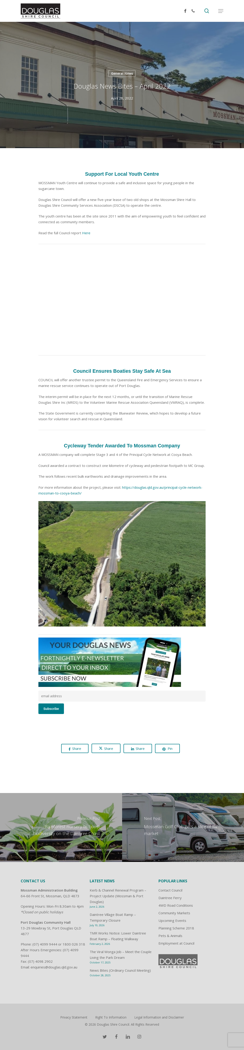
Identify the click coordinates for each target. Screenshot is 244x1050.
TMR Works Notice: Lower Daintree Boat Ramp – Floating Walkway (118, 936)
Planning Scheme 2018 (176, 928)
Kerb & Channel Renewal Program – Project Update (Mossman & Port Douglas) (118, 896)
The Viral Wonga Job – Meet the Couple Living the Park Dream (121, 954)
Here (86, 233)
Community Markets (174, 913)
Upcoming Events (172, 920)
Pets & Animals (170, 935)
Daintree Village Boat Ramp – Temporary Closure (113, 917)
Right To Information (110, 1017)
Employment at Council (176, 943)
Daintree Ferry (170, 897)
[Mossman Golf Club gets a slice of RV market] (183, 827)
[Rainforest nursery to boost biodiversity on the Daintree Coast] (61, 827)
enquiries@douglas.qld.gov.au (54, 967)
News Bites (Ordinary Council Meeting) (120, 970)
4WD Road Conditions (175, 905)
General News (122, 73)
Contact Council (170, 890)
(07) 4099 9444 (44, 944)
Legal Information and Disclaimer (159, 1017)
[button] (220, 11)
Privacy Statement (73, 1017)
